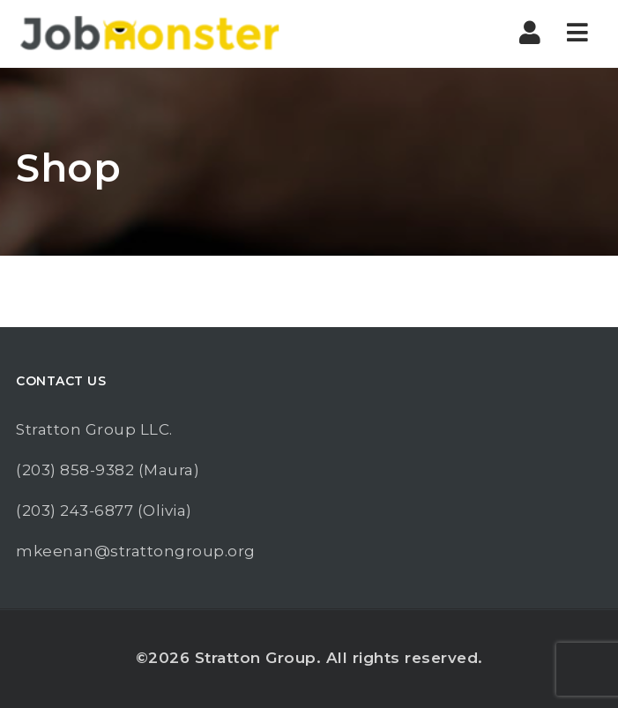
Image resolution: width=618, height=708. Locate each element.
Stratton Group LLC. (94, 429)
